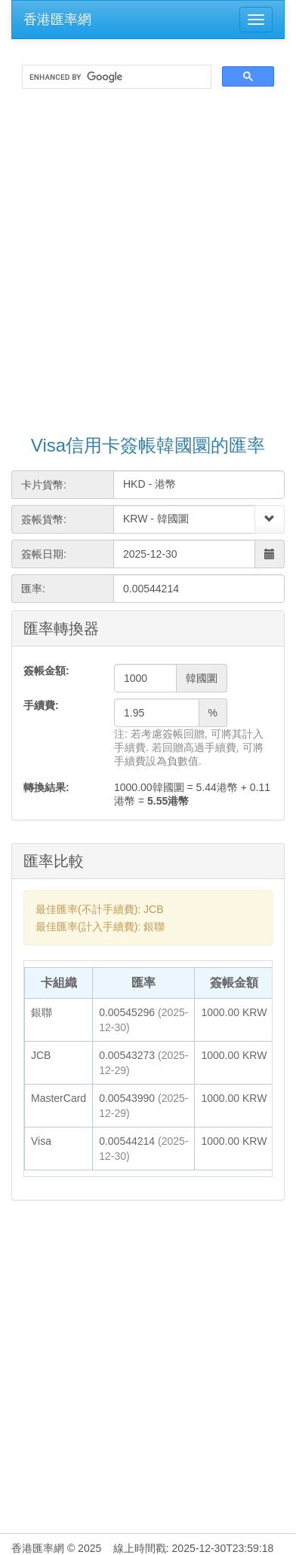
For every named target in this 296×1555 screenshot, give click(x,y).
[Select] (269, 519)
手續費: (41, 705)
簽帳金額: (46, 671)
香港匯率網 (57, 19)
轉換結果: (46, 787)
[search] (115, 77)
